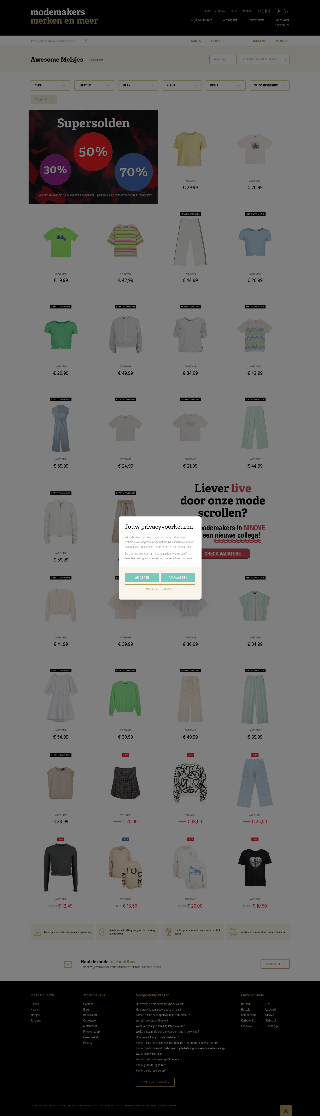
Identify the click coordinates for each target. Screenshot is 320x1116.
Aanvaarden (178, 578)
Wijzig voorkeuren (160, 589)
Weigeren (142, 578)
